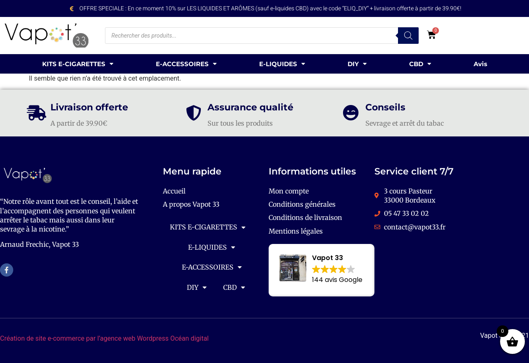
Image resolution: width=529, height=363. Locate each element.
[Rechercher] (408, 35)
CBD (420, 64)
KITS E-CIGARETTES (77, 64)
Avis (480, 64)
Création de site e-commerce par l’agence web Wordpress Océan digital (104, 338)
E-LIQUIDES (282, 64)
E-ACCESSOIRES (186, 64)
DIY (357, 64)
